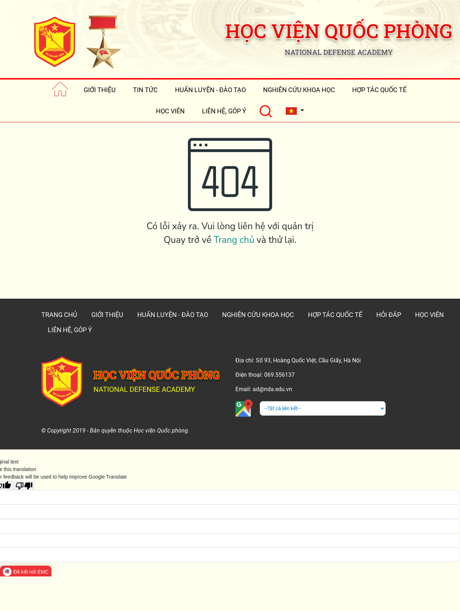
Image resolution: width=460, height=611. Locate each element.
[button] (294, 111)
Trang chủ (234, 240)
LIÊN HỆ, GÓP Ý (224, 111)
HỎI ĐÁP (388, 314)
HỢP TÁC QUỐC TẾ (379, 90)
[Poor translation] (24, 485)
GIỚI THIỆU (100, 90)
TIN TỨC (145, 90)
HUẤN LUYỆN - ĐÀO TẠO (210, 90)
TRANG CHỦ (59, 314)
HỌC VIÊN (170, 111)
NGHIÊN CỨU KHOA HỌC (299, 90)
